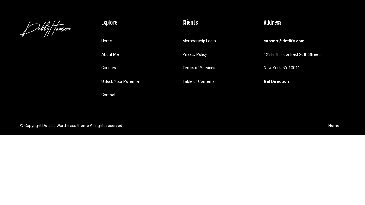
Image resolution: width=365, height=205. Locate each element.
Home (106, 41)
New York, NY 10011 (282, 67)
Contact (108, 95)
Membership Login (199, 41)
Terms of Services (198, 67)
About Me (110, 54)
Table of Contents (198, 81)
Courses (108, 67)
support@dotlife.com (284, 41)
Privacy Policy (194, 54)
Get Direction (276, 81)
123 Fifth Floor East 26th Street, (292, 54)
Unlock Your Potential (120, 81)
